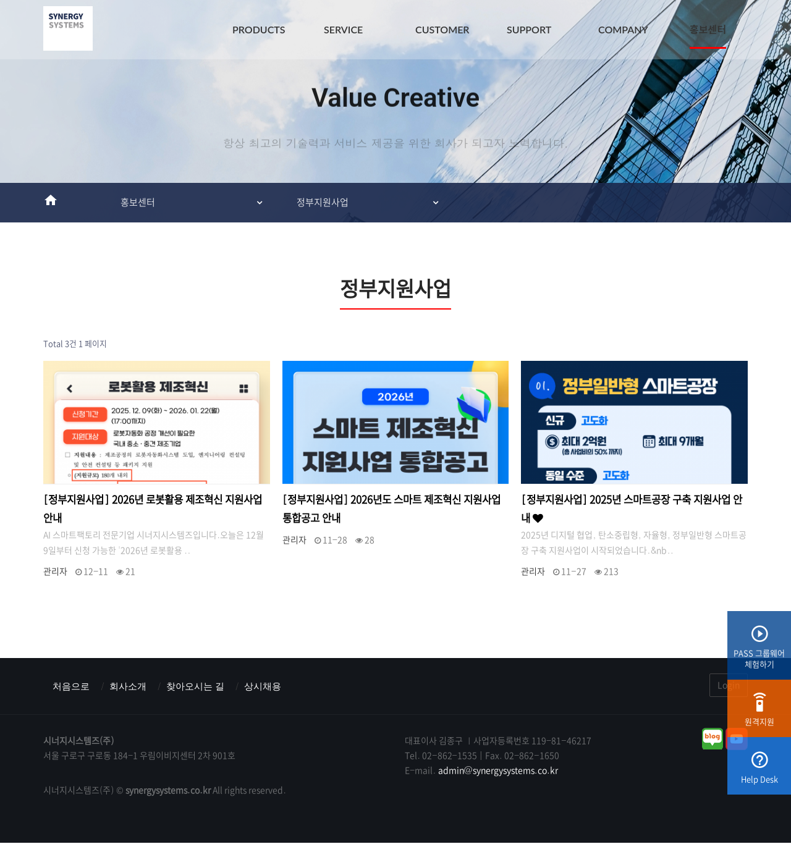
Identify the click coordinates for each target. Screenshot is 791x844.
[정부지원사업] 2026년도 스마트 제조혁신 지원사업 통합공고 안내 (391, 508)
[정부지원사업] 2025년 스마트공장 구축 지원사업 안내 (631, 509)
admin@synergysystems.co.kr (498, 771)
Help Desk (759, 772)
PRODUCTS (259, 29)
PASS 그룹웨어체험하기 (759, 652)
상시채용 (272, 687)
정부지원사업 (323, 202)
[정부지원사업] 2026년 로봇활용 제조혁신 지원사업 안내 (152, 508)
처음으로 (72, 687)
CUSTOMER (442, 29)
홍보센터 (708, 29)
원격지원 (759, 714)
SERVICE (343, 29)
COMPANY (623, 29)
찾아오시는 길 (202, 687)
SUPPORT (529, 29)
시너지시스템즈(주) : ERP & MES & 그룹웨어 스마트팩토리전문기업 (68, 31)
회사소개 (131, 687)
